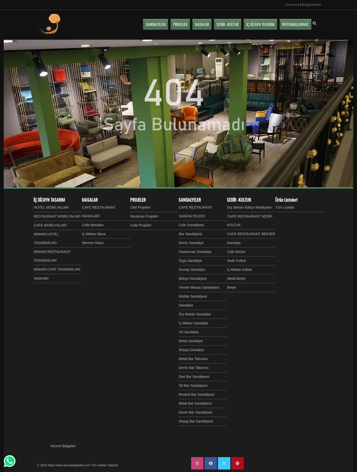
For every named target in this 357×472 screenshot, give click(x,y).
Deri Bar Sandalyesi (194, 377)
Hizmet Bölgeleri (63, 446)
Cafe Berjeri (236, 252)
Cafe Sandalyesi (191, 225)
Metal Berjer (236, 278)
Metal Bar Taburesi (193, 359)
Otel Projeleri (140, 207)
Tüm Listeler (285, 207)
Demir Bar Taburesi (193, 368)
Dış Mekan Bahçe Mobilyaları (249, 207)
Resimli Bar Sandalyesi (196, 394)
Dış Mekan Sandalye (195, 314)
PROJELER (138, 199)
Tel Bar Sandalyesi (193, 386)
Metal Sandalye (191, 341)
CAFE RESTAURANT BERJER (251, 234)
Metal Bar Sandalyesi (195, 403)
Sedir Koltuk (236, 261)
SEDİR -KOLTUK (239, 199)
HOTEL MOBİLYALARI (51, 207)
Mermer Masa (92, 243)
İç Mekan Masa (94, 234)
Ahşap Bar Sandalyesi (196, 421)
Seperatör (41, 278)
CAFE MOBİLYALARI (50, 225)
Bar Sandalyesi (190, 234)
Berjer (231, 287)
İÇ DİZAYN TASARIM (49, 199)
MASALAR (90, 199)
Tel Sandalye (189, 332)
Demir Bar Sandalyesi (195, 412)
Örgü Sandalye (190, 261)
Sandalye (186, 305)
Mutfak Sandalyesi (193, 296)
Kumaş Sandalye (192, 270)
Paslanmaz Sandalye (195, 252)
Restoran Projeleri (144, 216)
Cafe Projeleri (140, 225)
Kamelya (233, 243)
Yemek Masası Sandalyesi (199, 287)
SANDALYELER (189, 199)
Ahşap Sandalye (191, 350)
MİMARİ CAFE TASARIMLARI (57, 269)
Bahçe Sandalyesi (193, 278)
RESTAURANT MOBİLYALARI (57, 216)
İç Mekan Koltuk (239, 270)
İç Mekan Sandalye (193, 323)
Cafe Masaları (93, 225)
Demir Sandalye (191, 243)
